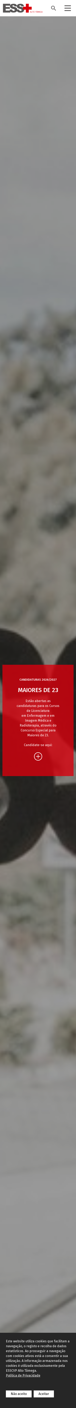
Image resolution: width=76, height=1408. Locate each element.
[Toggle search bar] (53, 8)
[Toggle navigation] (68, 8)
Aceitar (44, 1394)
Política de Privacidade (23, 1375)
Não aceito (19, 1394)
